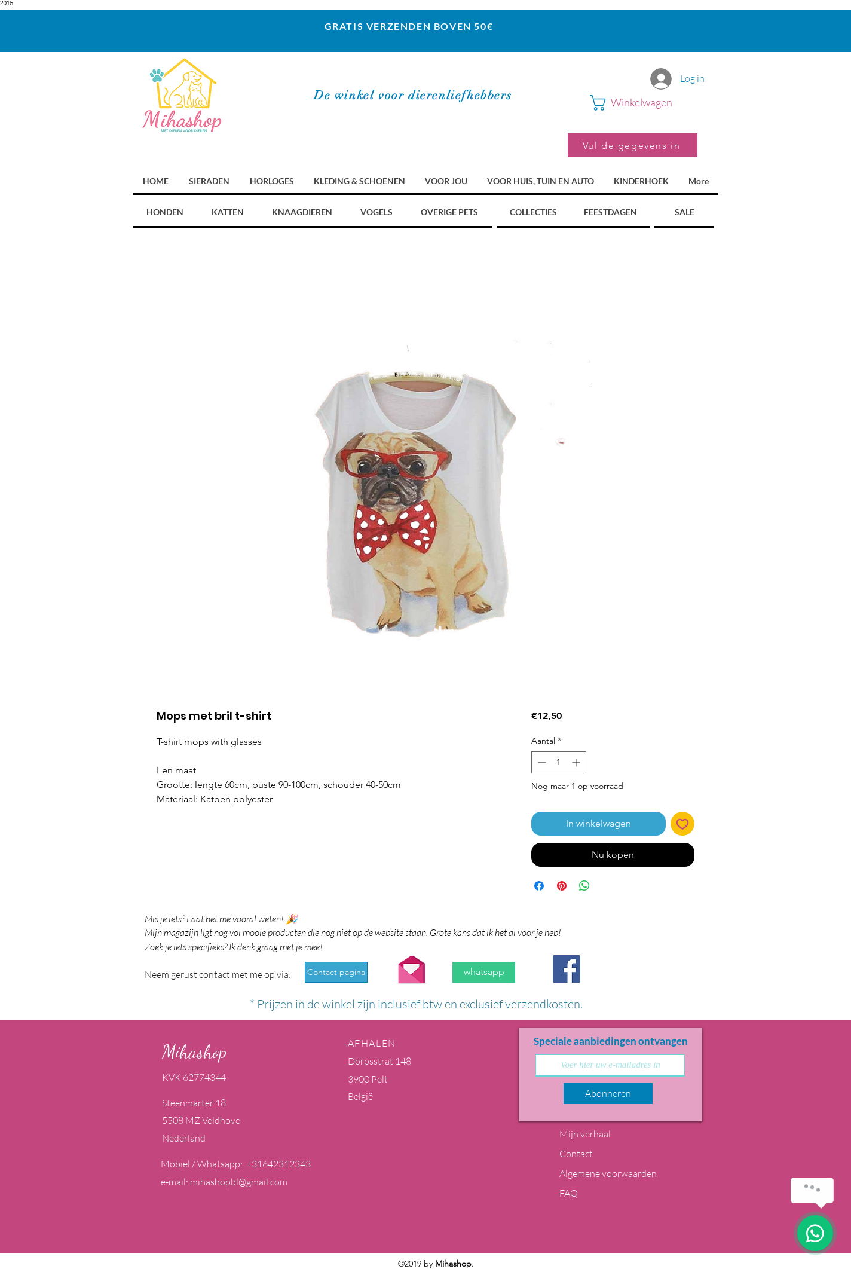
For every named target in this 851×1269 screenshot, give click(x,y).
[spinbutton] (559, 762)
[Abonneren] (608, 1093)
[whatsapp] (483, 972)
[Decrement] (540, 762)
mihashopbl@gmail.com (238, 1182)
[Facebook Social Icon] (566, 969)
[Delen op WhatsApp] (584, 886)
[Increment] (577, 762)
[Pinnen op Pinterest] (562, 886)
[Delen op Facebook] (539, 886)
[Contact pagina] (336, 972)
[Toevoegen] (682, 824)
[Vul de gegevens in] (632, 145)
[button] (643, 103)
